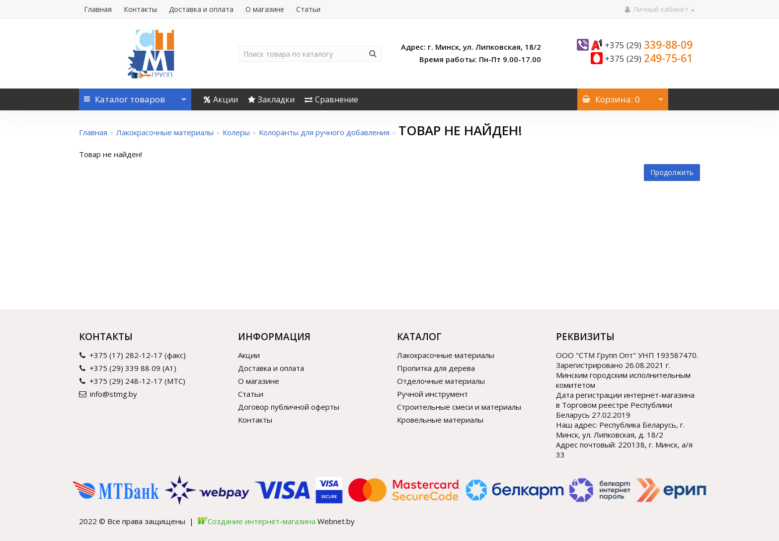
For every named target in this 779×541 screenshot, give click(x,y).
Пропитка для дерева (436, 368)
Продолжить (672, 172)
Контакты (140, 9)
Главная (98, 9)
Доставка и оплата (201, 9)
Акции (221, 99)
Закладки (271, 99)
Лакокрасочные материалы (165, 132)
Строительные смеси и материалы (459, 407)
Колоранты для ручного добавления (324, 132)
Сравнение (331, 99)
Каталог (135, 97)
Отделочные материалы (441, 381)
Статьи (308, 9)
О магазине (264, 9)
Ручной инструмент (432, 394)
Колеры (236, 132)
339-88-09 (649, 45)
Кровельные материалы (440, 420)
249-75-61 (649, 58)
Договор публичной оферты (288, 407)
